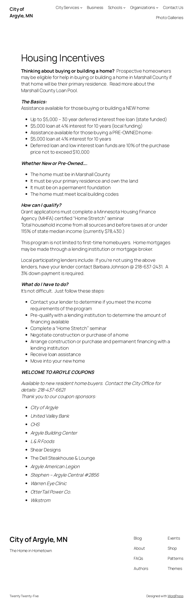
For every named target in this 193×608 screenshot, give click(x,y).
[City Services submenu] (81, 7)
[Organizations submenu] (157, 7)
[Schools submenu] (124, 7)
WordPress (175, 596)
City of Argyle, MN (21, 12)
